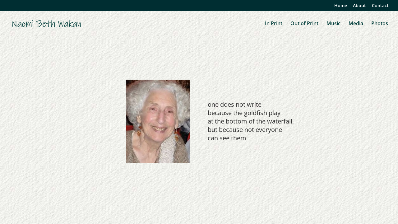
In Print (273, 24)
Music (333, 24)
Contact (380, 5)
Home (340, 5)
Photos (379, 24)
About (359, 5)
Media (356, 24)
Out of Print (304, 24)
